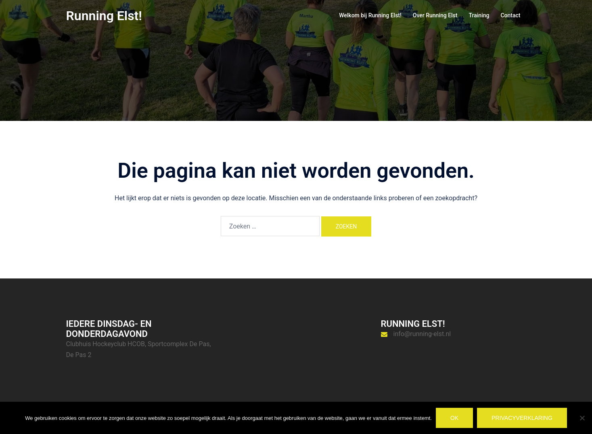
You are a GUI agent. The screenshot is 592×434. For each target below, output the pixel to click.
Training (479, 15)
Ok (454, 418)
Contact (510, 15)
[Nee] (582, 418)
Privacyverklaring (522, 418)
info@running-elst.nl (422, 334)
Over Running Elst (435, 15)
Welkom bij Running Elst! (370, 15)
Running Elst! (104, 15)
